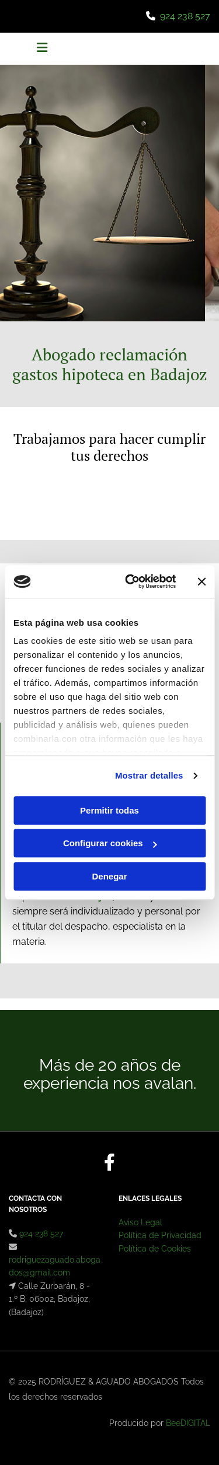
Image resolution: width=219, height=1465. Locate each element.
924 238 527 (185, 16)
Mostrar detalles (149, 775)
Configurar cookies (110, 843)
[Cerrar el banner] (201, 581)
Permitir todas (109, 810)
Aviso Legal (140, 1222)
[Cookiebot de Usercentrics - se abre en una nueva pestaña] (130, 581)
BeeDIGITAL (188, 1423)
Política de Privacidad (160, 1235)
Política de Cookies (155, 1248)
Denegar (109, 876)
